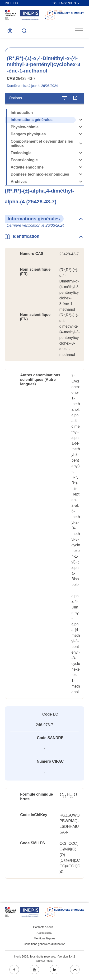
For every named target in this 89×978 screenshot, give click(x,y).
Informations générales (31, 120)
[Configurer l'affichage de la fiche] (64, 98)
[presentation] (68, 795)
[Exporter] (75, 98)
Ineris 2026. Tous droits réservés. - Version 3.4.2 (44, 956)
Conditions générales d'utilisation (44, 944)
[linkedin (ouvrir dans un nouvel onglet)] (54, 969)
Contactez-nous (43, 927)
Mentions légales (44, 938)
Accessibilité (44, 932)
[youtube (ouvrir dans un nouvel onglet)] (34, 969)
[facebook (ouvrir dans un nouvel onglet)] (14, 969)
